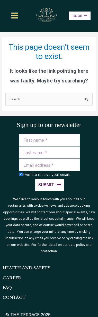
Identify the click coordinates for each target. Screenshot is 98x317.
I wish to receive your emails (46, 175)
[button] (15, 16)
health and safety (26, 268)
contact (14, 297)
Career (12, 278)
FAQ (7, 287)
